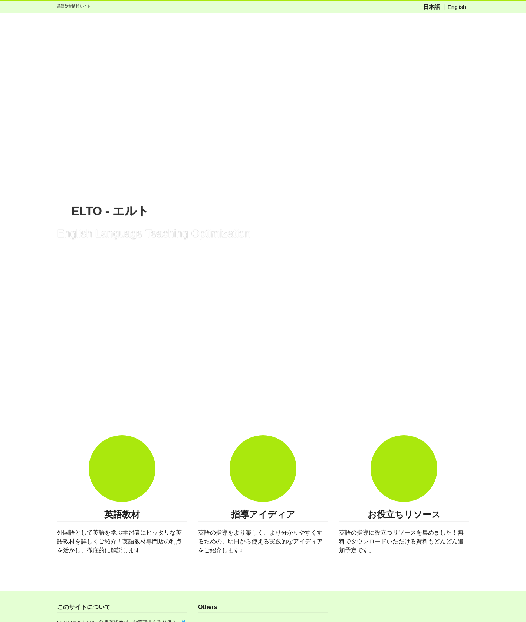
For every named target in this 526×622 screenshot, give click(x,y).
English (457, 7)
